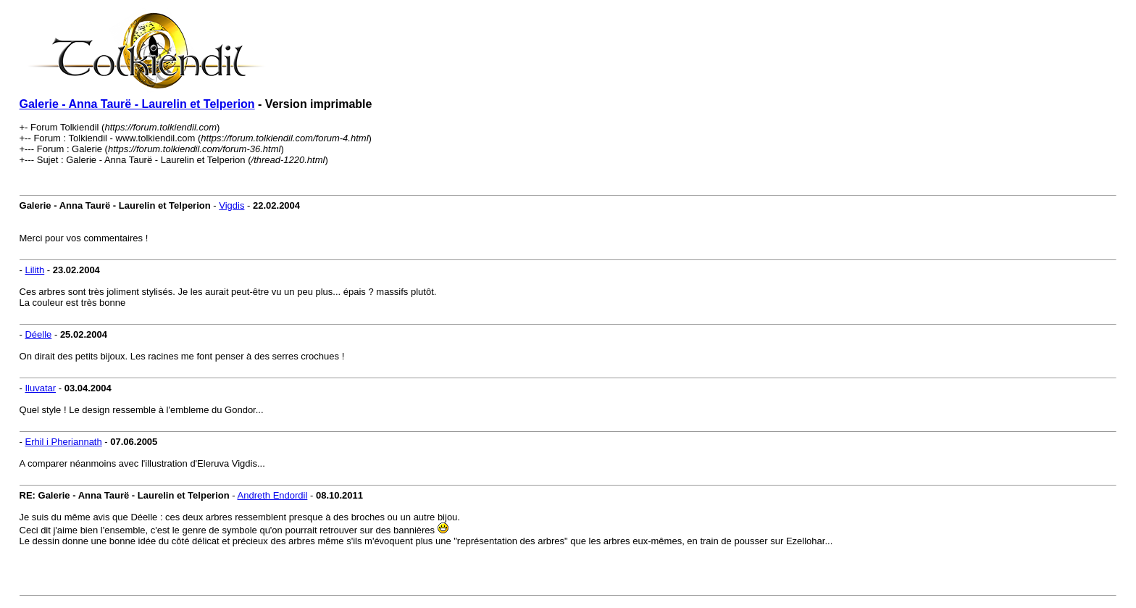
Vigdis (231, 205)
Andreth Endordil (273, 495)
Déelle (38, 334)
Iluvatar (40, 388)
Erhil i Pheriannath (63, 441)
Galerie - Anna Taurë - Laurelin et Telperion (137, 104)
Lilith (34, 270)
